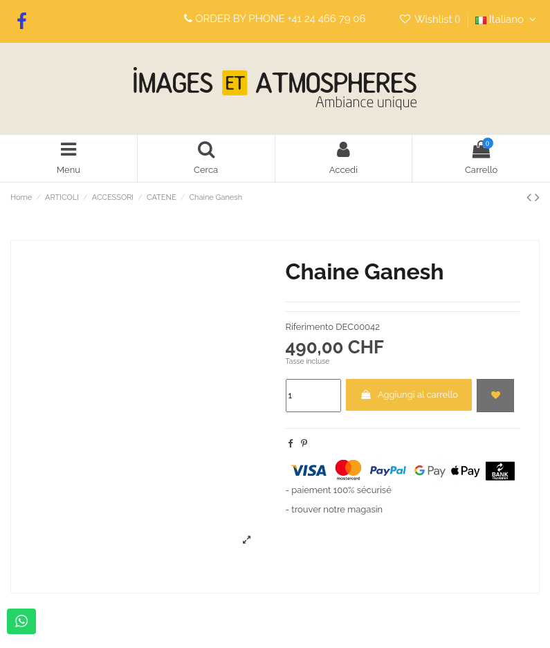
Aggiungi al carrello (409, 394)
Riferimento (309, 327)
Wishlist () (430, 19)
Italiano (507, 19)
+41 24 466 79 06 (327, 18)
